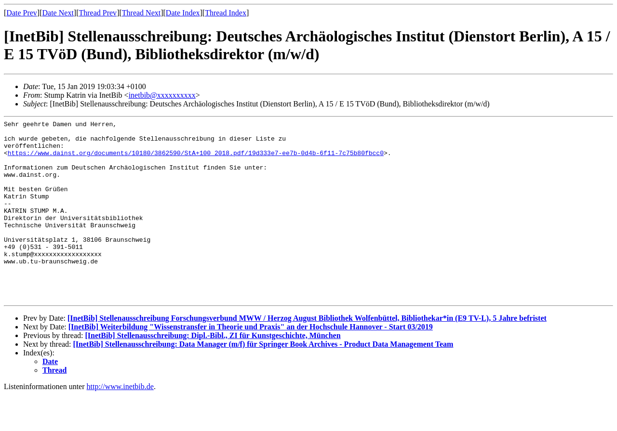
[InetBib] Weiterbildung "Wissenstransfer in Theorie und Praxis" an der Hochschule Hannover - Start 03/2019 (250, 363)
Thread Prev (98, 13)
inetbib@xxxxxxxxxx (162, 95)
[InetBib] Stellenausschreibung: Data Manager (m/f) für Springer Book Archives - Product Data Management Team (263, 380)
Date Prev (21, 13)
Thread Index (225, 13)
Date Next (58, 13)
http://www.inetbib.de (120, 422)
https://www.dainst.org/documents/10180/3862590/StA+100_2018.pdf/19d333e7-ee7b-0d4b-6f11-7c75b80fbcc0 (196, 160)
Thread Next (141, 13)
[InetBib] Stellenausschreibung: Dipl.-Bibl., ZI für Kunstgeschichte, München (212, 371)
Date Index (183, 13)
